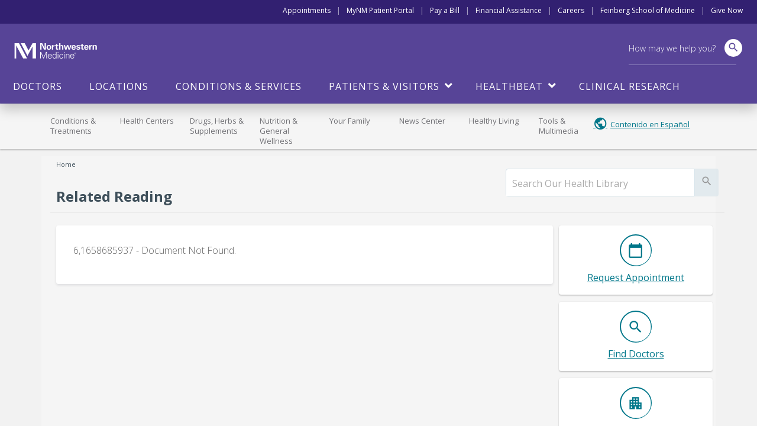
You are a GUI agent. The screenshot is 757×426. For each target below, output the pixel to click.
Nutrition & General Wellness (278, 130)
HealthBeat (509, 86)
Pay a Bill (445, 10)
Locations (118, 86)
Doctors (37, 86)
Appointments (307, 10)
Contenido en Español (650, 124)
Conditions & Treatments (73, 125)
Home (66, 164)
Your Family (349, 120)
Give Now (727, 10)
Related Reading (114, 196)
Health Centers (147, 120)
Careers (571, 10)
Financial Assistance (508, 10)
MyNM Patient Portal (380, 10)
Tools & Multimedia (558, 125)
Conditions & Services (239, 86)
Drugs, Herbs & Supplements (217, 125)
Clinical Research (629, 86)
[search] (600, 183)
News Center (422, 120)
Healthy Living (494, 120)
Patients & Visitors (384, 86)
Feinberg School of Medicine (647, 10)
